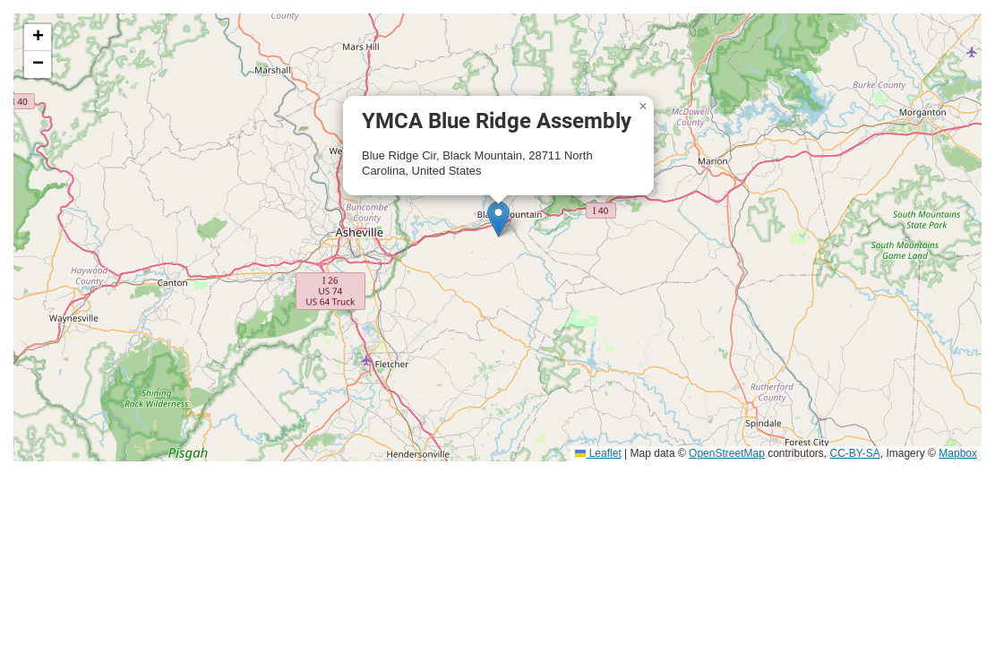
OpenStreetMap (727, 453)
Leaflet (598, 453)
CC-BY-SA (855, 453)
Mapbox (958, 453)
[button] (498, 219)
